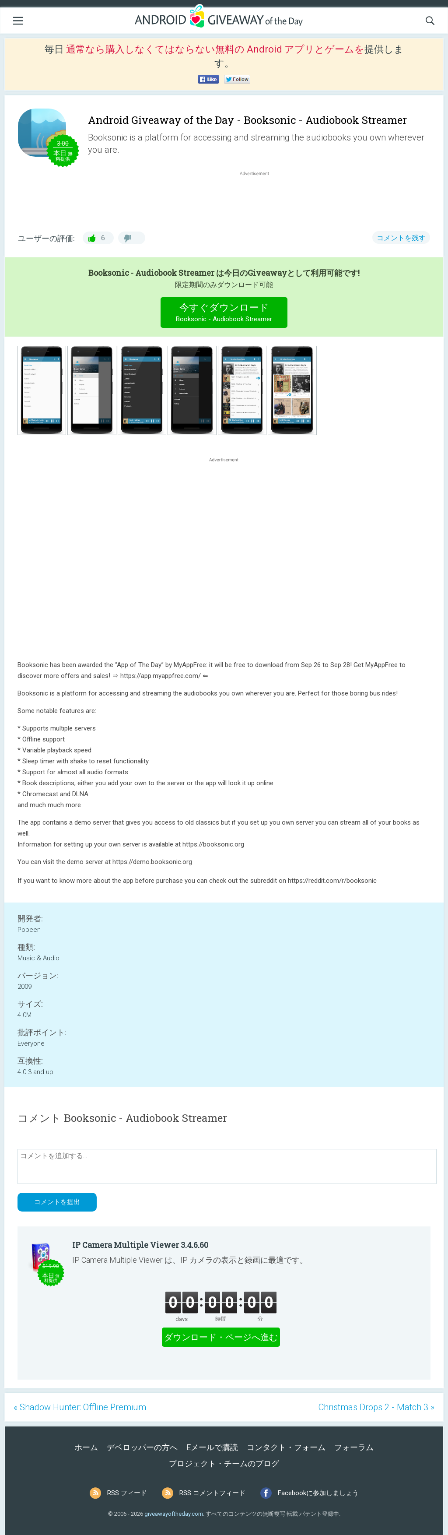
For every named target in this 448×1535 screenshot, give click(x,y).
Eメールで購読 (212, 1447)
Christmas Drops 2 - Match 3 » (376, 1407)
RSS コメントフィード (212, 1493)
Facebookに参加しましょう (318, 1493)
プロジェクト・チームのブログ (224, 1463)
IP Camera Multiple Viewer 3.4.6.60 (140, 1245)
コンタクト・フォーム (286, 1447)
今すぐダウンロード (224, 313)
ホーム (86, 1447)
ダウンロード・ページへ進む (221, 1337)
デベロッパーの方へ (142, 1447)
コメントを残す (401, 238)
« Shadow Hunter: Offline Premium (80, 1407)
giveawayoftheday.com (173, 1513)
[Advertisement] (259, 199)
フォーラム (354, 1447)
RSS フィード (127, 1493)
